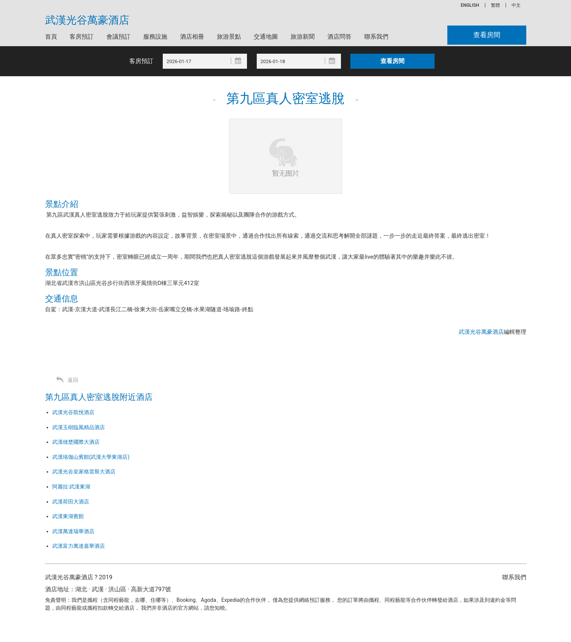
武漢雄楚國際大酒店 (76, 442)
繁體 (495, 5)
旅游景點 (229, 36)
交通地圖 (266, 36)
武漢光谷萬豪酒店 (87, 20)
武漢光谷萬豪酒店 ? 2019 (78, 577)
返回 (73, 380)
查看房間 (486, 35)
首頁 (51, 36)
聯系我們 (376, 36)
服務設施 (155, 36)
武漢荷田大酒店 (70, 502)
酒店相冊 (192, 36)
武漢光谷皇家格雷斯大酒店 (83, 472)
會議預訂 (118, 36)
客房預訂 (82, 36)
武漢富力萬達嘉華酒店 (78, 546)
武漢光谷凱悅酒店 (73, 412)
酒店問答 (339, 36)
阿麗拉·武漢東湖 (71, 487)
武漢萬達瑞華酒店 (73, 531)
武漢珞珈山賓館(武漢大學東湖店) (91, 457)
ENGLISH (469, 5)
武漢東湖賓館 (68, 516)
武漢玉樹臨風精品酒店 (78, 427)
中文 (516, 5)
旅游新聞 (303, 36)
